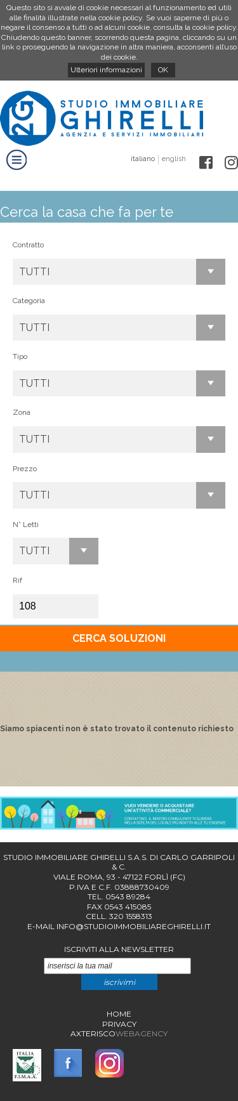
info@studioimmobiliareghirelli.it (133, 926)
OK (163, 69)
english (174, 159)
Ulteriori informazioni (106, 69)
